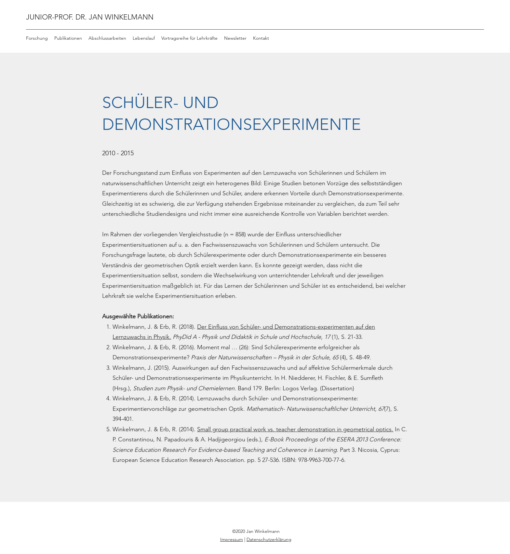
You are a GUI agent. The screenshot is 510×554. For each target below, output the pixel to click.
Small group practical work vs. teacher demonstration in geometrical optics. (295, 429)
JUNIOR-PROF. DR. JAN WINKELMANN (90, 17)
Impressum (231, 539)
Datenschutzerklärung (269, 539)
